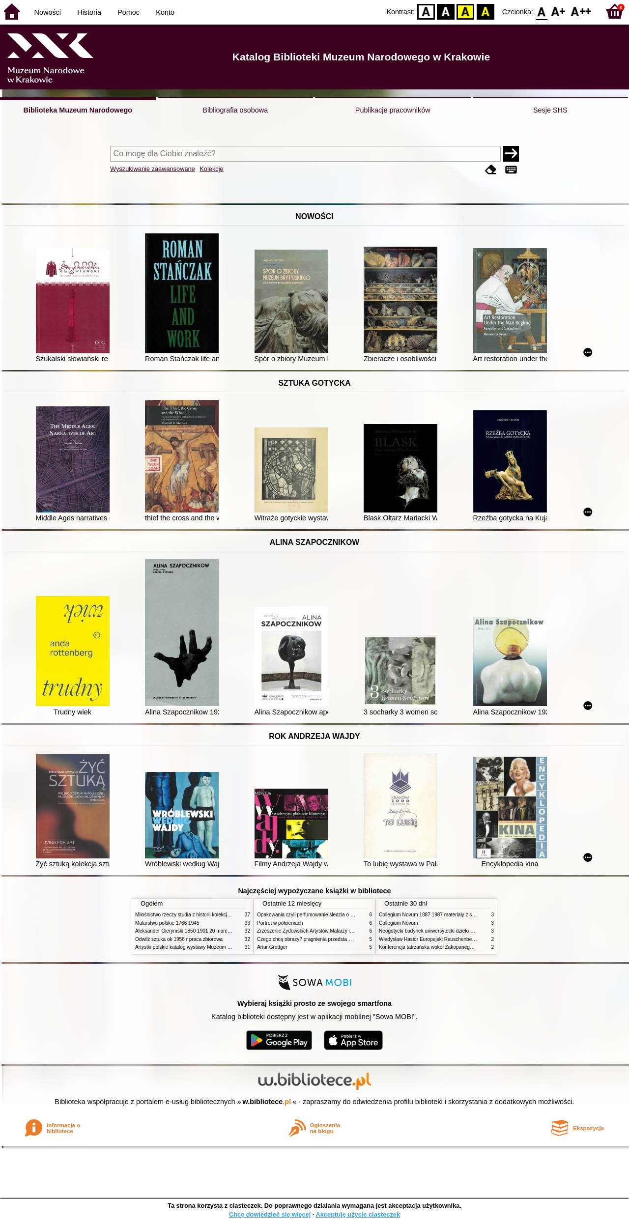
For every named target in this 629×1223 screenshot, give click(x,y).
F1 (558, 11)
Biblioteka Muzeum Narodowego (78, 110)
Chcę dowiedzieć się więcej (270, 1214)
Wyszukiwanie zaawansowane (152, 168)
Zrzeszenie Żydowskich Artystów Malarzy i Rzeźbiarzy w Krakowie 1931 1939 (342, 931)
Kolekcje (211, 168)
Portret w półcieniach (280, 923)
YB (465, 11)
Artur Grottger (272, 947)
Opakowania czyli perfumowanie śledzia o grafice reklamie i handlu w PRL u (340, 914)
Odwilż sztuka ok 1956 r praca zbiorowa (179, 939)
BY (485, 11)
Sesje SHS (550, 110)
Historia (89, 12)
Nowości (47, 12)
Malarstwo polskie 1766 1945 (167, 923)
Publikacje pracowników (392, 110)
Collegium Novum (398, 923)
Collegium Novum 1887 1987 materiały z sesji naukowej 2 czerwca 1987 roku (464, 914)
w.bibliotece (267, 1102)
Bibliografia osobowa (235, 110)
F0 (541, 11)
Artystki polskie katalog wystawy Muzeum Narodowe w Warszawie (207, 947)
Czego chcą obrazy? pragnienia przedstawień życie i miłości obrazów (333, 939)
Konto (165, 12)
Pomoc (128, 12)
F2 (581, 11)
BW (445, 11)
